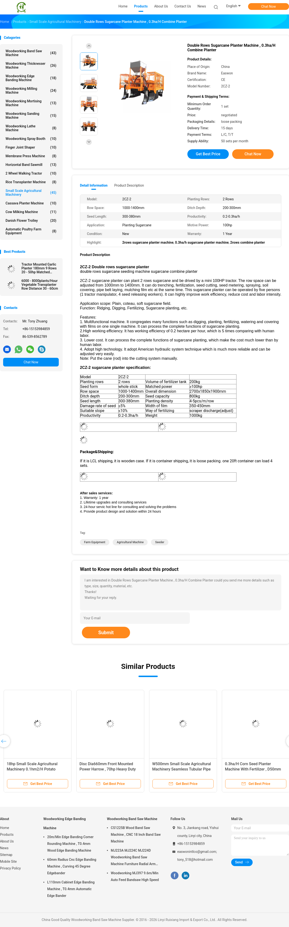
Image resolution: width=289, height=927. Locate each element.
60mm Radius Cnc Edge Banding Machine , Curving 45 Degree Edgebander (71, 866)
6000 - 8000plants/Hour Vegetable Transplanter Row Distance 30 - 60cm (39, 284)
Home (4, 828)
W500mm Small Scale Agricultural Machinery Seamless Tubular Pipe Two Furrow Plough (181, 769)
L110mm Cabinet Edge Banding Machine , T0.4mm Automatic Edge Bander (71, 889)
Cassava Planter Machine (31, 203)
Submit (106, 632)
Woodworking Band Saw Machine (31, 53)
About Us (7, 841)
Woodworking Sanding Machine (31, 115)
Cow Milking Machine (31, 211)
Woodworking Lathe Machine (31, 128)
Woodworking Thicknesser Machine (31, 65)
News (4, 848)
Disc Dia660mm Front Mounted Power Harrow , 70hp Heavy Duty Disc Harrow (107, 769)
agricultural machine (130, 542)
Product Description (129, 185)
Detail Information (93, 185)
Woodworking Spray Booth (31, 138)
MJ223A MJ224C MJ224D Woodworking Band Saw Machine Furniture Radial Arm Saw (133, 858)
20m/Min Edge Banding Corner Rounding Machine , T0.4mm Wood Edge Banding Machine (70, 843)
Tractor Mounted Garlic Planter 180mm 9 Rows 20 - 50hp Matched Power (39, 268)
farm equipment (94, 542)
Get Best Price (208, 154)
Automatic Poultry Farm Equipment (31, 231)
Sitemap (6, 855)
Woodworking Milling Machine (31, 90)
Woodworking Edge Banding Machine (31, 78)
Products (6, 834)
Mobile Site (8, 861)
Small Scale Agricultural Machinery (31, 192)
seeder (159, 542)
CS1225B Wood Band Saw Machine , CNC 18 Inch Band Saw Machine (136, 834)
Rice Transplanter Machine (31, 182)
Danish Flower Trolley (31, 220)
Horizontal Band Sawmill (31, 164)
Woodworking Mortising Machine (31, 103)
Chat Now (268, 6)
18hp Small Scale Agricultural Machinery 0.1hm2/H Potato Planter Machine (32, 769)
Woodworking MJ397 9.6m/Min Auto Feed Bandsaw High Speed (135, 876)
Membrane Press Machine (31, 156)
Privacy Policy (10, 868)
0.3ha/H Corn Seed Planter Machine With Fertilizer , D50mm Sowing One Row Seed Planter (253, 769)
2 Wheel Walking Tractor (31, 173)
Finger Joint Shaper (31, 147)
